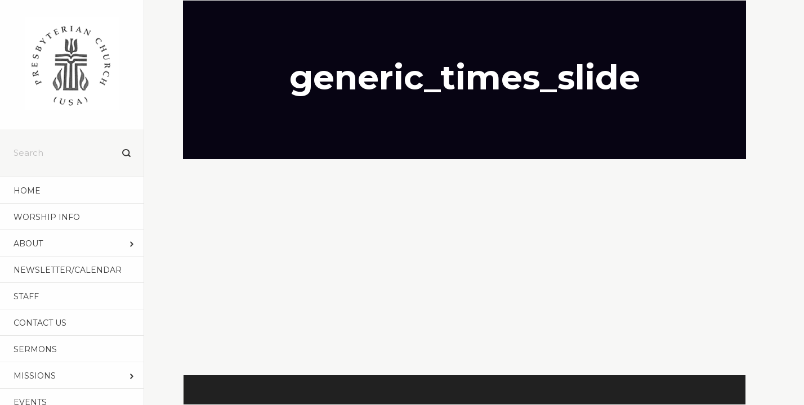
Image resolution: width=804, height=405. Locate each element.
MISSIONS (35, 376)
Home (27, 191)
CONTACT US (40, 323)
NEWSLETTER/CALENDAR (68, 270)
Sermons (35, 349)
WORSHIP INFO (47, 217)
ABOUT (28, 243)
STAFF (26, 296)
